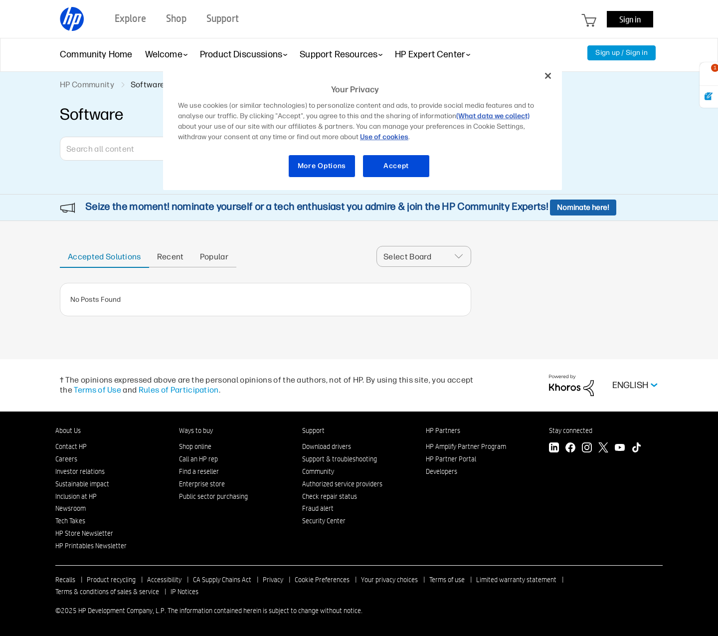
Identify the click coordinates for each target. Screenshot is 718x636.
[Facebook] (570, 448)
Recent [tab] (170, 256)
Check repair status (329, 496)
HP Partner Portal (451, 458)
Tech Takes (70, 520)
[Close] (548, 76)
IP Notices (184, 591)
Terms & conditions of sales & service (107, 591)
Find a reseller (199, 471)
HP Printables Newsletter (91, 545)
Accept (396, 166)
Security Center (324, 520)
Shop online (195, 446)
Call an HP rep (198, 458)
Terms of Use (97, 390)
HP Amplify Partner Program (466, 446)
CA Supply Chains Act (222, 579)
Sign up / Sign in (621, 52)
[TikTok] (636, 448)
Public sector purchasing (213, 496)
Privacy (273, 579)
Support (313, 430)
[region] (362, 127)
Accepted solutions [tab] (104, 256)
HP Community (87, 84)
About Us (68, 430)
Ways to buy (196, 430)
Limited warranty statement (516, 579)
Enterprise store (202, 483)
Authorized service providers (342, 483)
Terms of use (447, 579)
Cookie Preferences (322, 579)
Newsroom (70, 508)
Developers (441, 471)
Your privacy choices (389, 579)
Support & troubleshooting (339, 458)
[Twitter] (603, 448)
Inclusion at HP (76, 496)
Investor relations (80, 471)
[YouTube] (620, 448)
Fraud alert (318, 508)
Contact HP (71, 446)
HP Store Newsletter (84, 533)
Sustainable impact (82, 483)
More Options (322, 166)
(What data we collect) (493, 116)
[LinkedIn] (554, 448)
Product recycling (111, 579)
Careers (66, 458)
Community (318, 471)
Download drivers (326, 446)
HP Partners (443, 430)
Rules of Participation (179, 390)
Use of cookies (384, 137)
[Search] (132, 149)
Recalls (65, 579)
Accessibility (164, 579)
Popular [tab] (214, 256)
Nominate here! (583, 207)
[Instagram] (587, 448)
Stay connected (570, 430)
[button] (462, 256)
